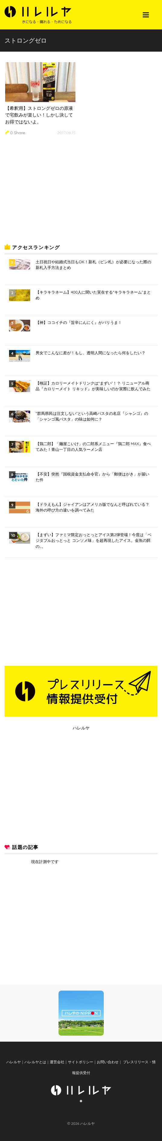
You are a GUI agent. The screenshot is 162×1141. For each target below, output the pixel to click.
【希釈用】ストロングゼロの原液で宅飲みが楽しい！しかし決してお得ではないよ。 (39, 115)
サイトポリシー (80, 1062)
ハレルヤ (81, 728)
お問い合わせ (108, 1062)
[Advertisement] (50, 191)
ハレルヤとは (35, 1062)
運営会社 (57, 1062)
